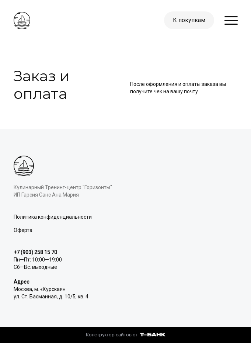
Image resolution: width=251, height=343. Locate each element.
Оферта (23, 230)
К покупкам (189, 20)
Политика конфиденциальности (53, 217)
